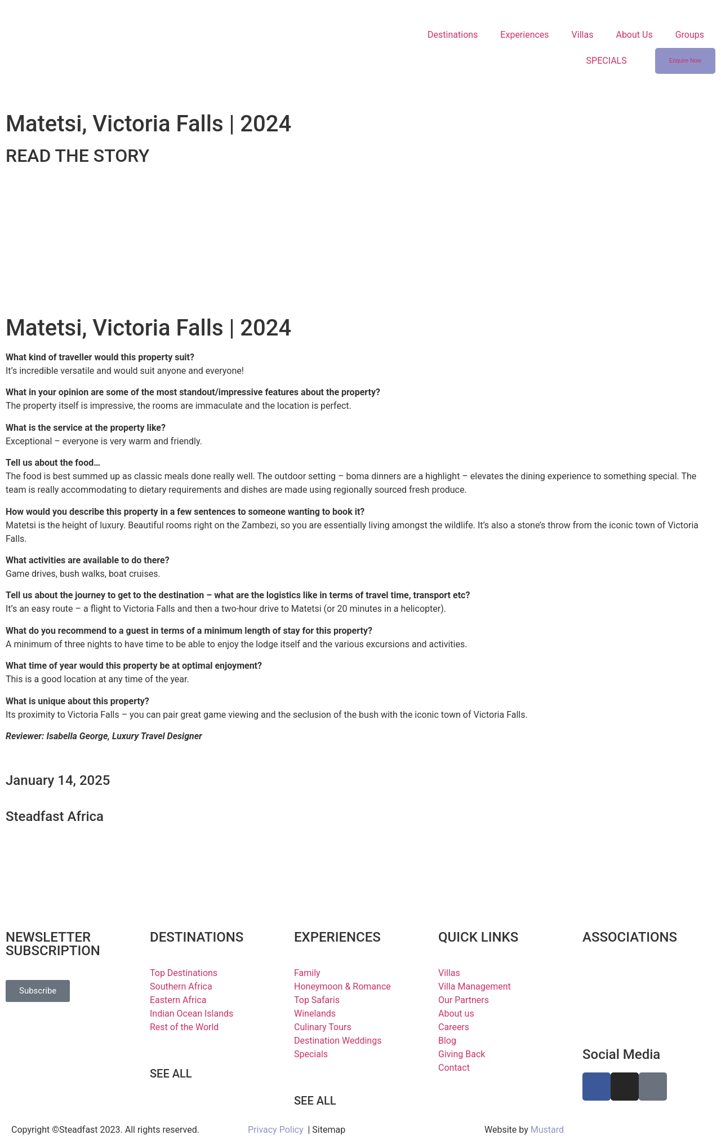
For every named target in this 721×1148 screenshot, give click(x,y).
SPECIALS (606, 60)
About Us (634, 34)
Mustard (547, 1129)
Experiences (524, 34)
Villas (583, 34)
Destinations (453, 34)
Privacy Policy (276, 1129)
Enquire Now (685, 61)
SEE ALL (171, 1073)
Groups (689, 34)
